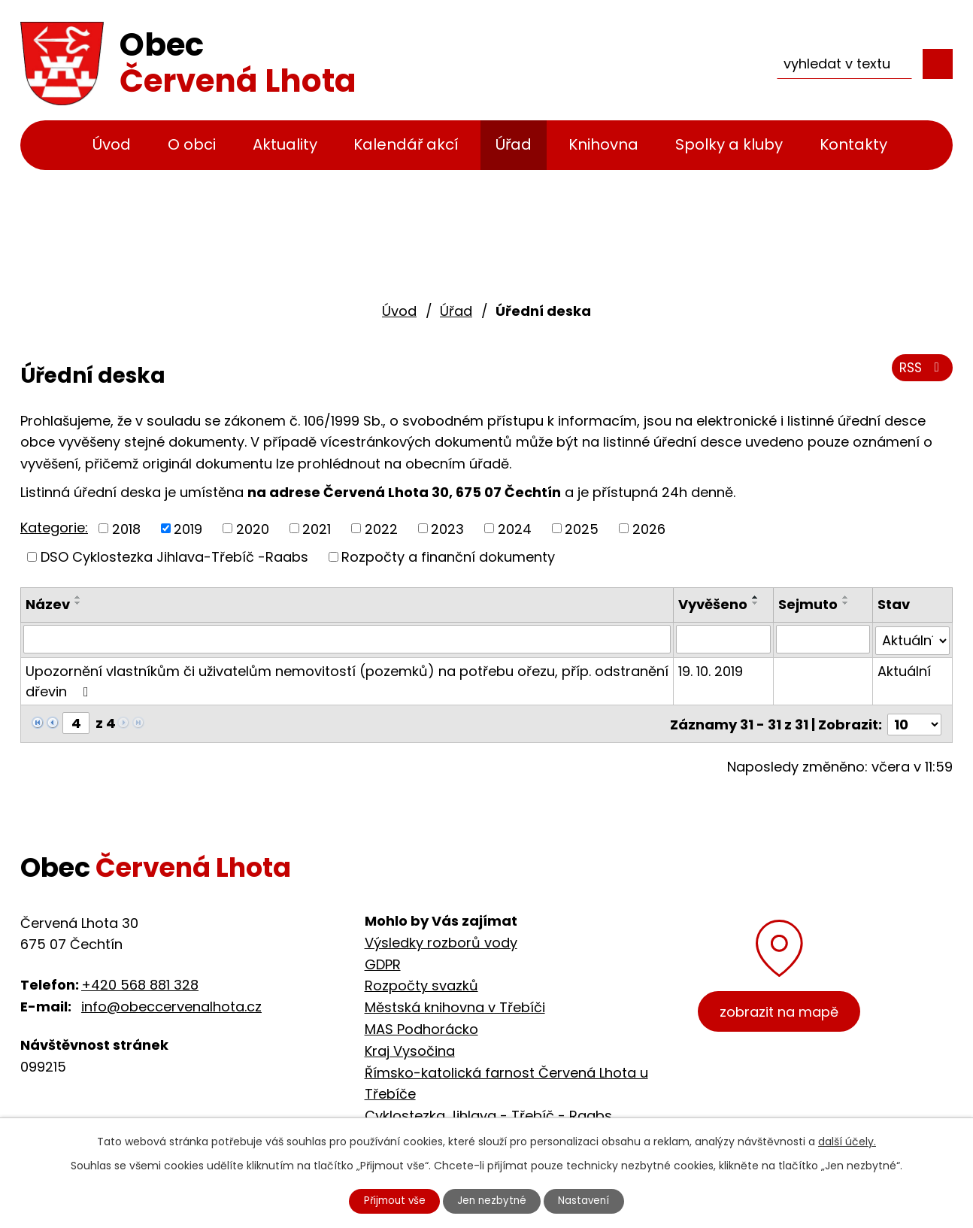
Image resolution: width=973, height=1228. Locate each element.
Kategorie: (54, 527)
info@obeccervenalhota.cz (171, 1003)
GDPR (383, 961)
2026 (648, 528)
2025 (582, 528)
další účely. (847, 1140)
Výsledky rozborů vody (441, 939)
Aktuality (285, 144)
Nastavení (589, 1200)
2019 (188, 528)
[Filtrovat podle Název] (347, 639)
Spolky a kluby (729, 144)
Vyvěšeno (713, 604)
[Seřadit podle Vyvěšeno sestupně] (756, 603)
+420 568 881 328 (140, 982)
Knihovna (603, 144)
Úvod (111, 144)
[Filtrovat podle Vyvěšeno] (724, 639)
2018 (126, 528)
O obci (192, 144)
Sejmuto (808, 604)
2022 (381, 528)
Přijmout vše (390, 1200)
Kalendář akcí (406, 144)
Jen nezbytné (493, 1200)
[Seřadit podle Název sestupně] (78, 603)
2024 (515, 528)
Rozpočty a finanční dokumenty (448, 556)
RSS (920, 370)
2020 (252, 528)
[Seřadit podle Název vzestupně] (78, 597)
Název (48, 604)
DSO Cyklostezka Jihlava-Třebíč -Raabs (174, 556)
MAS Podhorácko (421, 1026)
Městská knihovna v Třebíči (455, 1004)
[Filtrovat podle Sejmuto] (823, 639)
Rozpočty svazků (421, 983)
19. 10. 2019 (711, 669)
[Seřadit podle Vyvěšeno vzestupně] (756, 597)
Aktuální (904, 669)
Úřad (514, 144)
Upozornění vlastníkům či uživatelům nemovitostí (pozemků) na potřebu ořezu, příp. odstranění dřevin (347, 679)
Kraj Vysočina (410, 1047)
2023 (447, 528)
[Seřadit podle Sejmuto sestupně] (846, 603)
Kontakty (853, 144)
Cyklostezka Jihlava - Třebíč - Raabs (488, 1112)
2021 (316, 528)
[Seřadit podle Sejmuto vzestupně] (846, 597)
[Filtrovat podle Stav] (912, 639)
